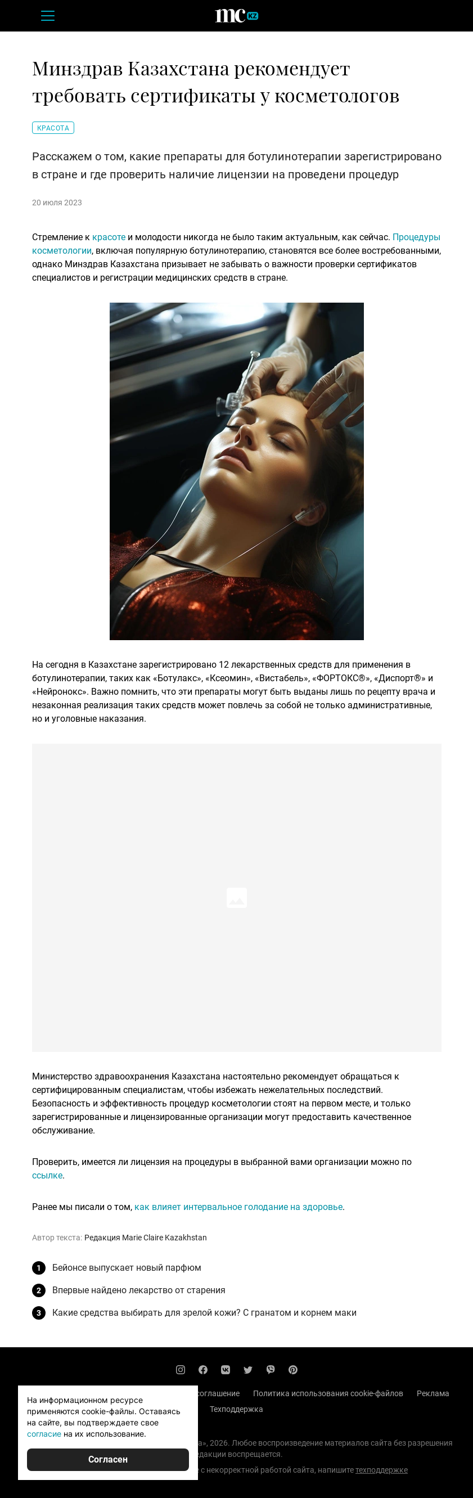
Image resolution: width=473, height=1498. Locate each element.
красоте (108, 237)
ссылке (47, 1175)
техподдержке (381, 1469)
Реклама (433, 1393)
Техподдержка (236, 1409)
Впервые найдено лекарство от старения (139, 1290)
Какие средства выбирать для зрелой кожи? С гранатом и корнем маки (204, 1312)
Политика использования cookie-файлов (328, 1393)
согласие (44, 1433)
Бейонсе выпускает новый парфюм (126, 1267)
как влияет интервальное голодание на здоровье (238, 1207)
